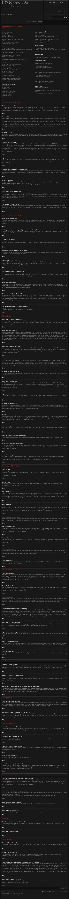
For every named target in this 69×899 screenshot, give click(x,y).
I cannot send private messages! (42, 46)
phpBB (21, 265)
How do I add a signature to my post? (10, 67)
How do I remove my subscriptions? (43, 76)
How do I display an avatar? (8, 56)
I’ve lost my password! (6, 40)
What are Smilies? (6, 88)
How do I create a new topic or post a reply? (11, 64)
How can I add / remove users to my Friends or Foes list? (47, 57)
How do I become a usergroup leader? (43, 38)
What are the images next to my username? (11, 55)
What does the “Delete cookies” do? (9, 43)
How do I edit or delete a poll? (8, 71)
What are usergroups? (40, 35)
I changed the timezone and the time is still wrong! (12, 52)
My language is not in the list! (8, 53)
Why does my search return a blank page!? (44, 64)
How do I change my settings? (8, 48)
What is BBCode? (5, 85)
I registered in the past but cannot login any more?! (13, 39)
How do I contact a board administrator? (44, 93)
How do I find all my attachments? (42, 82)
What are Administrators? (40, 32)
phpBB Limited (41, 844)
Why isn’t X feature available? (41, 89)
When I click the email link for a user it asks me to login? (14, 59)
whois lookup (36, 865)
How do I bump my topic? (7, 81)
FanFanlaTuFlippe (15, 895)
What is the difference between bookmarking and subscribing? (48, 72)
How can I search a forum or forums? (43, 62)
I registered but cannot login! (8, 36)
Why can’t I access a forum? (8, 72)
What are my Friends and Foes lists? (43, 55)
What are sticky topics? (7, 94)
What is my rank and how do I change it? (10, 58)
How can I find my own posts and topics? (44, 67)
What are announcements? (7, 92)
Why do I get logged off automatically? (10, 42)
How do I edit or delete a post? (8, 65)
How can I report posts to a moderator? (10, 76)
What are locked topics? (7, 95)
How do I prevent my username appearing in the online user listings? (17, 49)
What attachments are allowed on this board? (45, 81)
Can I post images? (6, 90)
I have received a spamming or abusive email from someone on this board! (50, 50)
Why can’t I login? (5, 38)
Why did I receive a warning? (8, 75)
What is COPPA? (5, 33)
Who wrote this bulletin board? (41, 87)
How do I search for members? (42, 66)
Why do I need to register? (7, 32)
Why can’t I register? (6, 35)
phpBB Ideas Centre (6, 855)
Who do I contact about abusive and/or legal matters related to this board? (49, 91)
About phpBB (38, 846)
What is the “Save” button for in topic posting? (12, 78)
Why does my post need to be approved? (11, 79)
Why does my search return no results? (43, 63)
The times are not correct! (7, 51)
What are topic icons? (6, 96)
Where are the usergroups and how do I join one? (46, 36)
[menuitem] (66, 12)
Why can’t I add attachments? (8, 74)
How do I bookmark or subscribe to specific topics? (46, 73)
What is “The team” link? (40, 42)
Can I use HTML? (5, 87)
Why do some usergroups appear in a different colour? (47, 39)
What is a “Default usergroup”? (42, 40)
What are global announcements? (9, 91)
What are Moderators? (40, 33)
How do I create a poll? (7, 68)
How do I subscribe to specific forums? (43, 75)
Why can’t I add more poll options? (9, 69)
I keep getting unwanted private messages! (44, 48)
